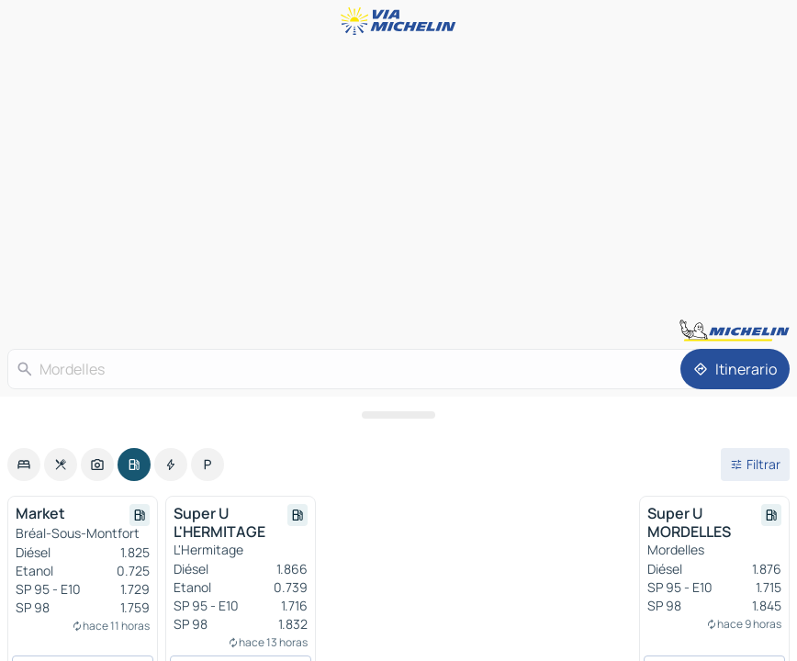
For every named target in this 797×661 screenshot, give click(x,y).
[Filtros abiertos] (755, 464)
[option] (23, 464)
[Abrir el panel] (398, 415)
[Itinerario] (735, 369)
